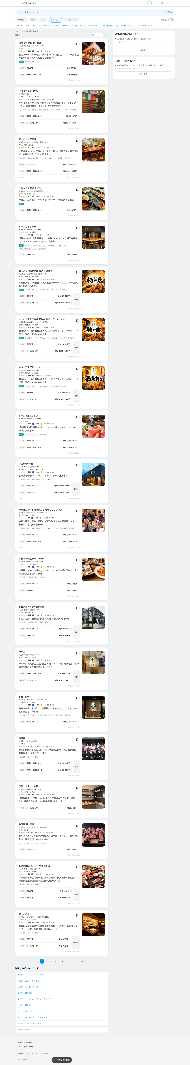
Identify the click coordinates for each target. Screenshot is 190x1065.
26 (82, 961)
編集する (143, 50)
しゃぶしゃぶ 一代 (27, 226)
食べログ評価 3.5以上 (51, 26)
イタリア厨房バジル (28, 91)
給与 (42, 20)
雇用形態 (21, 20)
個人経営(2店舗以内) (69, 26)
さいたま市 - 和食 (25, 1011)
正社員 (26, 26)
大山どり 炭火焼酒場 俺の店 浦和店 (35, 271)
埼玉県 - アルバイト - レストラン (31, 975)
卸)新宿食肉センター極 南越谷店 (34, 866)
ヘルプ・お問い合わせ (25, 1047)
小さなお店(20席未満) (110, 26)
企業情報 (45, 1053)
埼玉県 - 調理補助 (25, 993)
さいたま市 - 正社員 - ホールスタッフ (33, 1017)
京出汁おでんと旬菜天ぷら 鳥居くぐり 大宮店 (40, 510)
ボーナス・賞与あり (128, 26)
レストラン (55, 20)
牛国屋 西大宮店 (26, 824)
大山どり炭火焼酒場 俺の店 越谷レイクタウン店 (42, 319)
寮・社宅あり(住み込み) (147, 26)
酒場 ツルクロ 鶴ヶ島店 (30, 43)
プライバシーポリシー (33, 1053)
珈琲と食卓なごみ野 (28, 786)
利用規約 (21, 1053)
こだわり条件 (71, 20)
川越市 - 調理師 (24, 1005)
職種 (32, 20)
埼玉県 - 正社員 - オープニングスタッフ (34, 999)
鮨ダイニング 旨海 (27, 139)
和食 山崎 (24, 697)
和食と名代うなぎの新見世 (31, 607)
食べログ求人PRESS (25, 1042)
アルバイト (36, 26)
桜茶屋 (22, 738)
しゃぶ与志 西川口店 (28, 415)
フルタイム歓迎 (164, 26)
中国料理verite (26, 464)
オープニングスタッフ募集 (89, 26)
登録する (143, 74)
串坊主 (22, 652)
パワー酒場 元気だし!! (29, 367)
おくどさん (24, 914)
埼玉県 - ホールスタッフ (28, 987)
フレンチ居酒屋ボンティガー (32, 188)
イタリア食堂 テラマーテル (32, 559)
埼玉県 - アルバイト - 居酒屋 (29, 1023)
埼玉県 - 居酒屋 (24, 1029)
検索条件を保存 (63, 1060)
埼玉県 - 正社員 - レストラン (29, 981)
